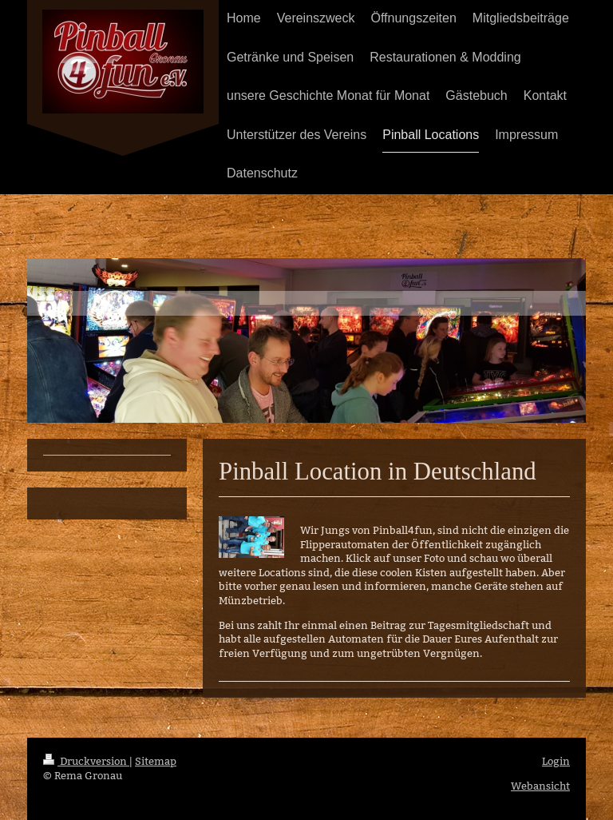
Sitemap (155, 760)
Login (556, 760)
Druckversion (86, 760)
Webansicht (540, 785)
